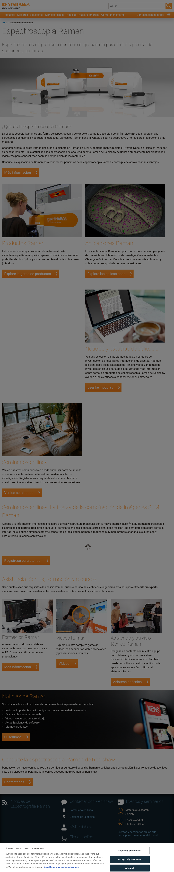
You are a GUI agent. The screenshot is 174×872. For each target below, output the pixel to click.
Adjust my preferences (129, 855)
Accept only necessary (129, 864)
